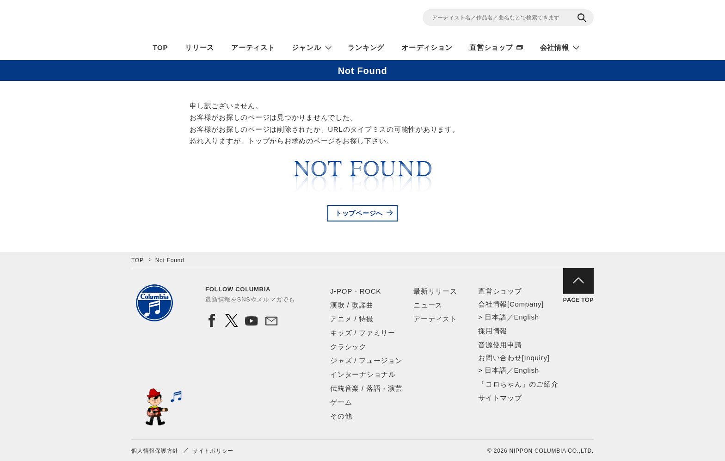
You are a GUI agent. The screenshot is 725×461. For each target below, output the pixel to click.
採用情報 (492, 331)
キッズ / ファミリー (362, 333)
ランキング (366, 47)
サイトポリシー (212, 451)
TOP (160, 47)
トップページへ (359, 213)
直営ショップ (491, 47)
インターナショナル (363, 374)
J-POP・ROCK (355, 291)
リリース (199, 47)
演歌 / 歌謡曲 (352, 305)
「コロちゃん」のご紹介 (518, 384)
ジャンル (306, 47)
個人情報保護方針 (154, 451)
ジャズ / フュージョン (366, 360)
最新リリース (435, 291)
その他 (341, 416)
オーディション (426, 47)
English (526, 317)
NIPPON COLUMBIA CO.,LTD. (214, 19)
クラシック (348, 346)
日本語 (495, 317)
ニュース (427, 305)
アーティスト (253, 47)
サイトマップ (500, 398)
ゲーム (341, 402)
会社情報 (554, 47)
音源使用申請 (500, 345)
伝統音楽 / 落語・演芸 (366, 388)
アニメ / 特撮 (352, 319)
